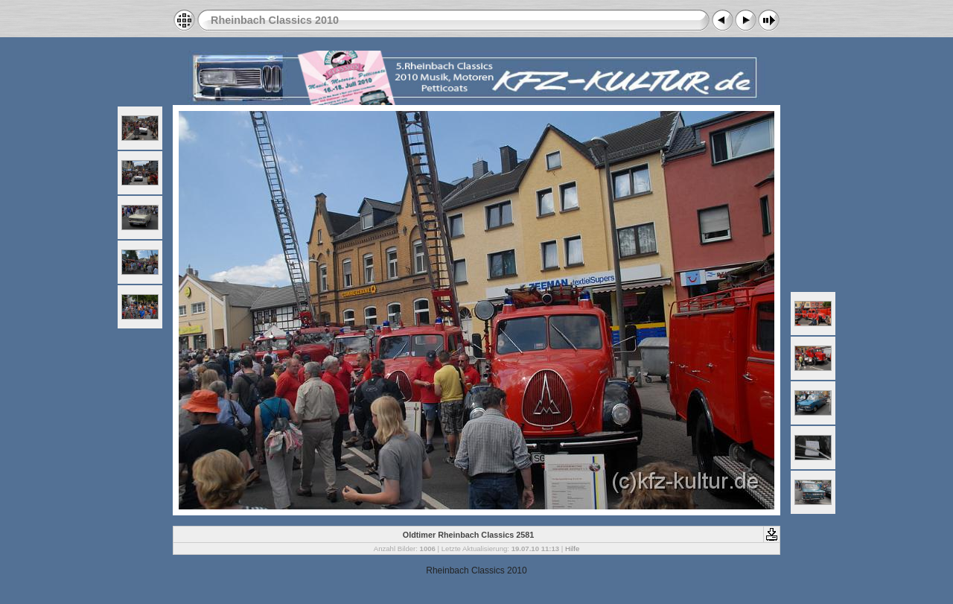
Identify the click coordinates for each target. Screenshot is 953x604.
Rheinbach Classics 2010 (275, 20)
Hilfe (572, 548)
